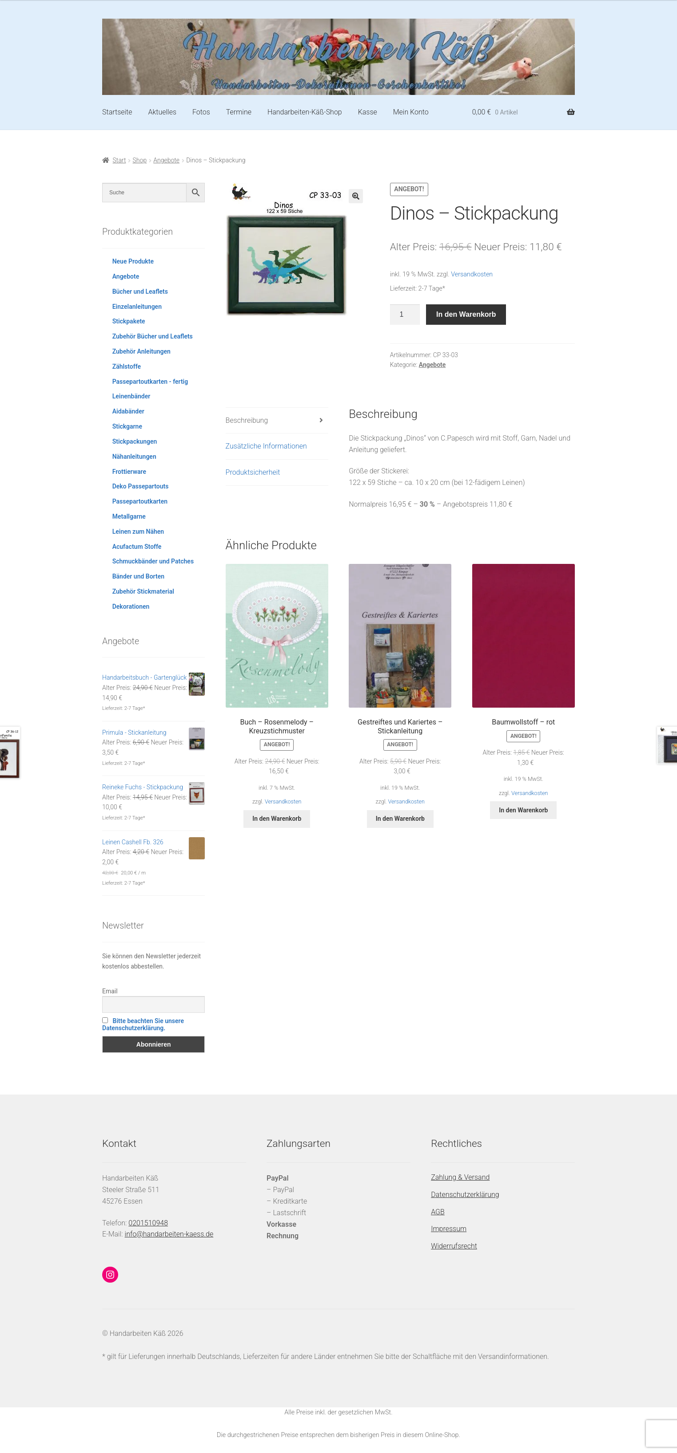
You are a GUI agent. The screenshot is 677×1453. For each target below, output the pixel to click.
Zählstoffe (126, 366)
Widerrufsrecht (454, 1246)
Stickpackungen (134, 441)
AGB (438, 1212)
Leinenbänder (131, 396)
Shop (140, 160)
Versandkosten (472, 274)
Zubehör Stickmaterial (143, 591)
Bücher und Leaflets (140, 291)
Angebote (166, 160)
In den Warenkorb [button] (276, 818)
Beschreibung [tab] (247, 420)
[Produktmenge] (405, 314)
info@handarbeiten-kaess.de (169, 1234)
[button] (356, 196)
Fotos (201, 112)
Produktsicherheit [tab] (253, 472)
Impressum (448, 1229)
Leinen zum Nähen (138, 531)
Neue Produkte (133, 261)
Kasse (367, 112)
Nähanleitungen (134, 456)
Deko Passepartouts (140, 486)
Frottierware (129, 471)
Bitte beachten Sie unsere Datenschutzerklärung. (143, 1024)
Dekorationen (131, 606)
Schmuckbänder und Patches (153, 561)
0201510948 (148, 1223)
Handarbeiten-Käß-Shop (304, 112)
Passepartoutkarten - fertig (150, 381)
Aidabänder (128, 411)
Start (119, 160)
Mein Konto (411, 112)
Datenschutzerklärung (465, 1194)
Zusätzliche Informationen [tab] (266, 446)
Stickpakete (128, 321)
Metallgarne (129, 516)
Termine (238, 112)
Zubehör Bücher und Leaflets (152, 336)
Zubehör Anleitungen (141, 351)
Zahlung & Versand (460, 1177)
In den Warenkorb (466, 314)
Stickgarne (127, 426)
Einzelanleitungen (137, 306)
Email (110, 991)
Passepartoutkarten (139, 501)
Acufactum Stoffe (137, 546)
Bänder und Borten (138, 576)
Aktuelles (162, 112)
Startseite (117, 112)
